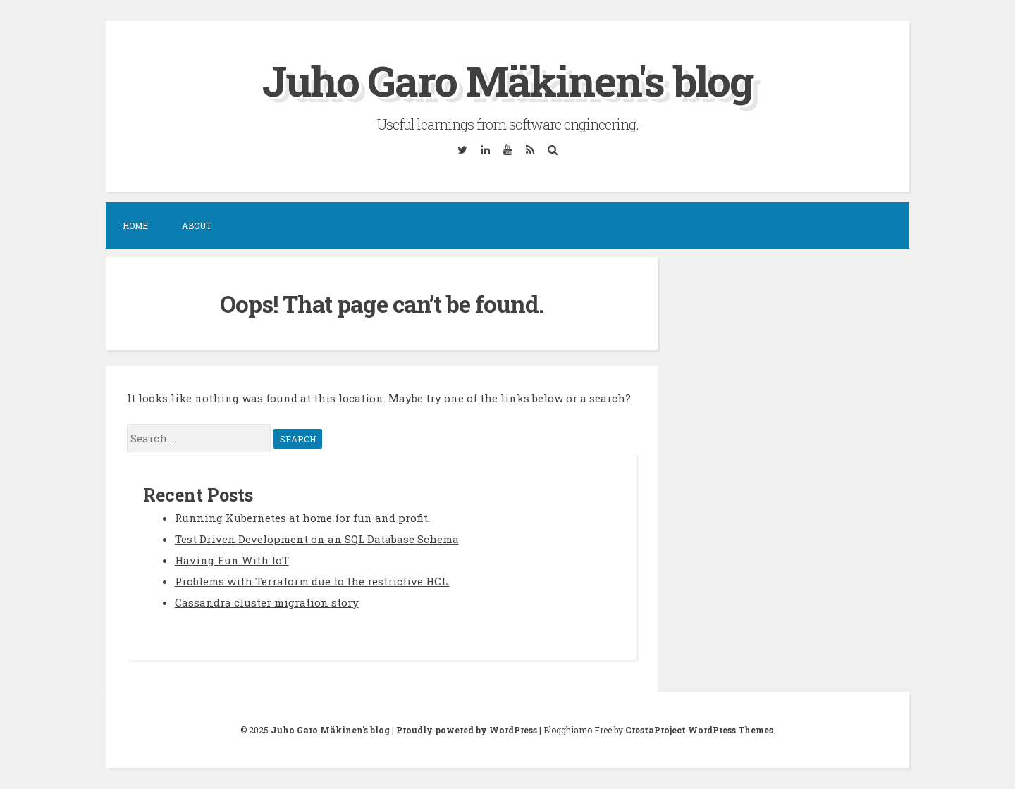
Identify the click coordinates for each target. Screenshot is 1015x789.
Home (135, 225)
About (196, 225)
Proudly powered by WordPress (466, 729)
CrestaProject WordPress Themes (699, 729)
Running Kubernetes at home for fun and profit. (302, 518)
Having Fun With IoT (232, 560)
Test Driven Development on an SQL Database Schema (317, 539)
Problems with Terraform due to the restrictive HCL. (312, 581)
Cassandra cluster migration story (267, 602)
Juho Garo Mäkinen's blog (507, 80)
